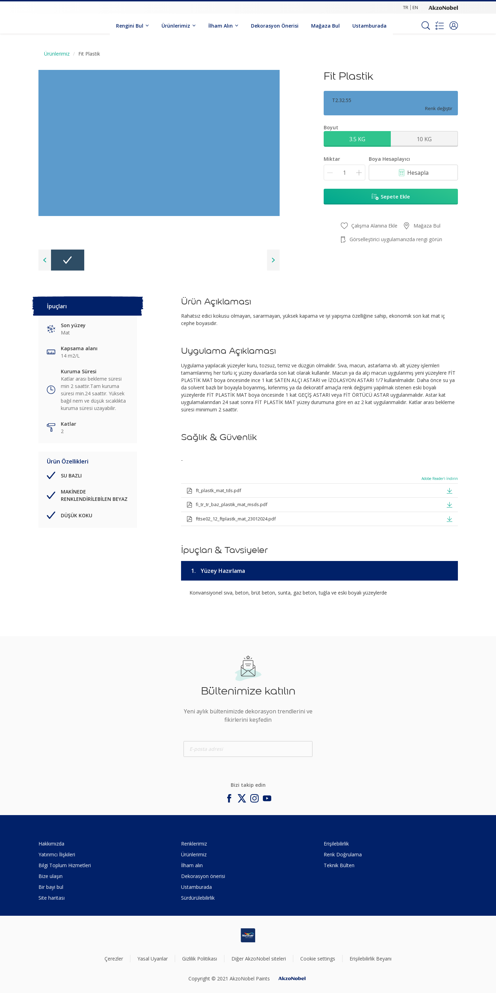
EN (415, 7)
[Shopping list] (440, 25)
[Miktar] (344, 172)
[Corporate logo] (443, 7)
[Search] (426, 25)
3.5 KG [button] (357, 139)
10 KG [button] (424, 139)
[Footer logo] (248, 935)
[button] (454, 25)
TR (405, 7)
